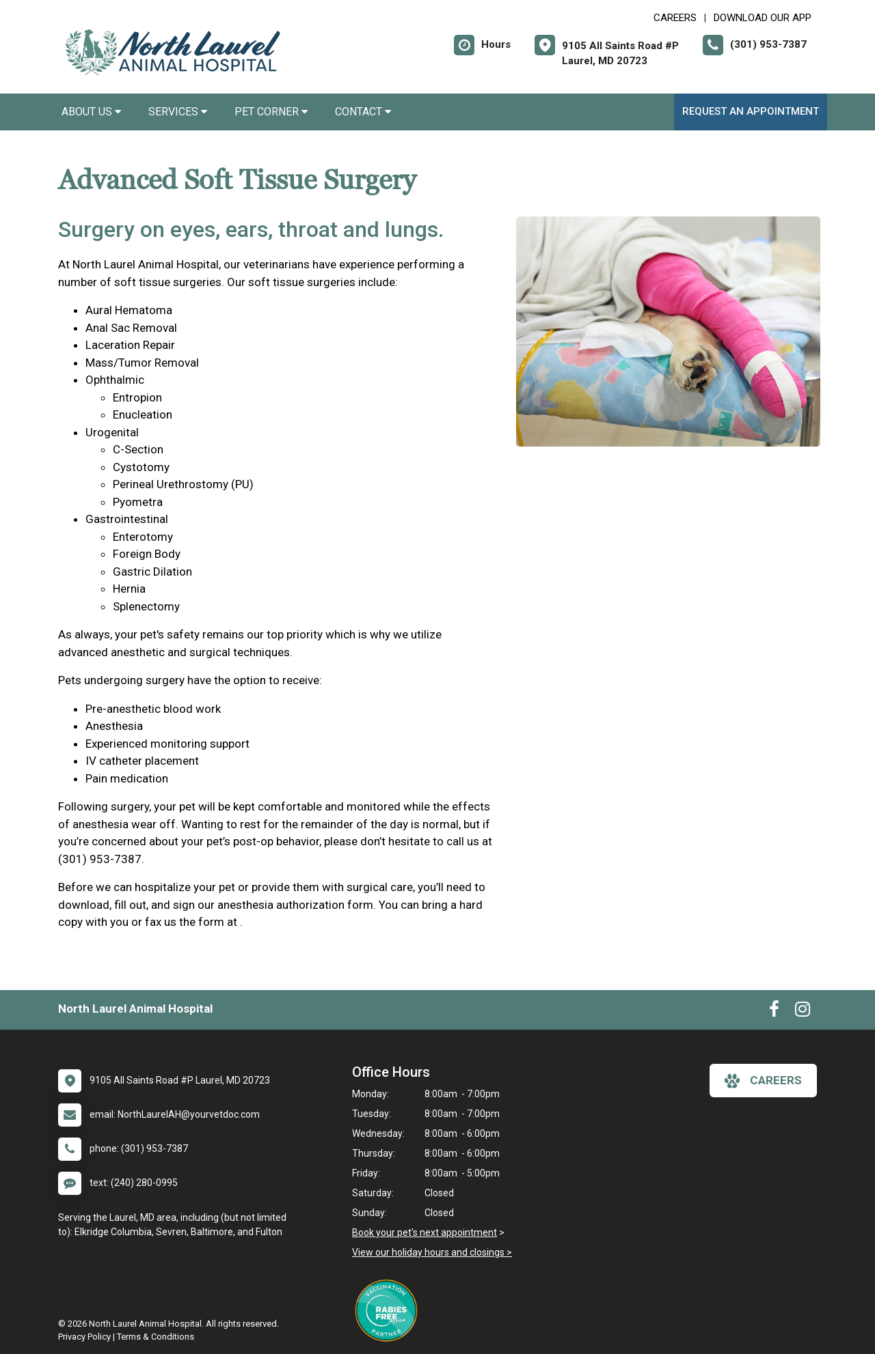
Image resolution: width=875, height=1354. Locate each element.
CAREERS (675, 18)
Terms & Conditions (155, 1336)
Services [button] (177, 111)
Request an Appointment (750, 111)
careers (763, 1080)
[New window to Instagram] (802, 1011)
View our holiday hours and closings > (432, 1252)
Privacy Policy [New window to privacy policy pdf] (84, 1336)
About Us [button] (91, 111)
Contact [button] (363, 111)
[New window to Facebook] (774, 1011)
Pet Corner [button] (271, 111)
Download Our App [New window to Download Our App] (762, 18)
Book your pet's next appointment (424, 1232)
